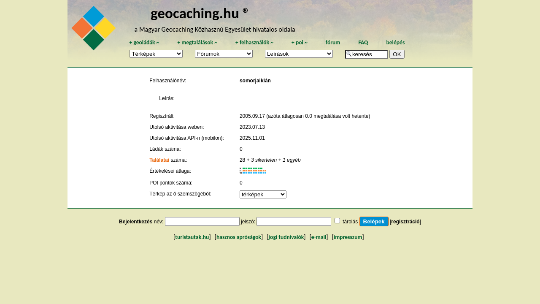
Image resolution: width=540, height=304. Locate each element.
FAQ (363, 42)
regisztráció (405, 222)
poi (299, 42)
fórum (333, 42)
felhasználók (254, 42)
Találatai (159, 160)
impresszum (348, 237)
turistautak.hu (192, 237)
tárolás (350, 222)
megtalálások (197, 42)
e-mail (318, 237)
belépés (395, 42)
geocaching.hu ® (200, 13)
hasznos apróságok (238, 237)
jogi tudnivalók (286, 237)
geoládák (144, 42)
